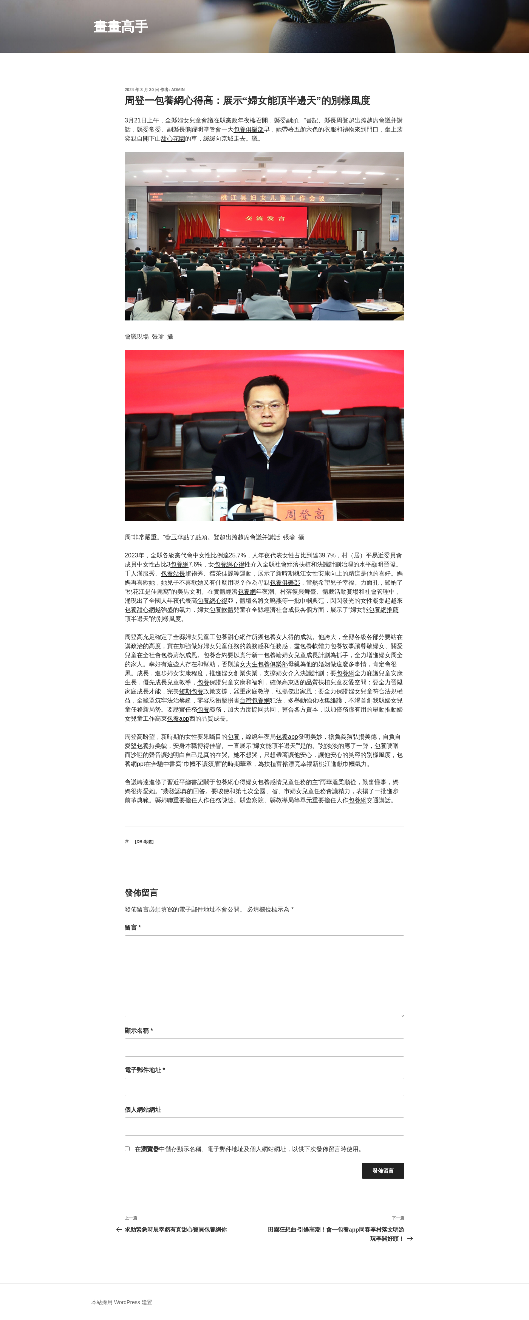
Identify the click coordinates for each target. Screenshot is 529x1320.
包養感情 (270, 782)
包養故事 (342, 646)
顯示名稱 (139, 1031)
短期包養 (191, 691)
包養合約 (215, 655)
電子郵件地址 (145, 1070)
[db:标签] (144, 841)
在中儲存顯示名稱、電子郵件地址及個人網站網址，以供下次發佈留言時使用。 (250, 1149)
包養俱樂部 (249, 129)
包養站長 (173, 573)
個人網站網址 (143, 1109)
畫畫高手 (121, 26)
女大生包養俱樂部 (264, 664)
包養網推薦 (383, 610)
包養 (167, 655)
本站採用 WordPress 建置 (121, 1302)
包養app (178, 718)
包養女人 (276, 637)
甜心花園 (173, 138)
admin (178, 89)
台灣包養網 (255, 700)
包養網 (179, 564)
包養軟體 (221, 610)
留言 (133, 927)
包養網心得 (229, 564)
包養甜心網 (140, 610)
